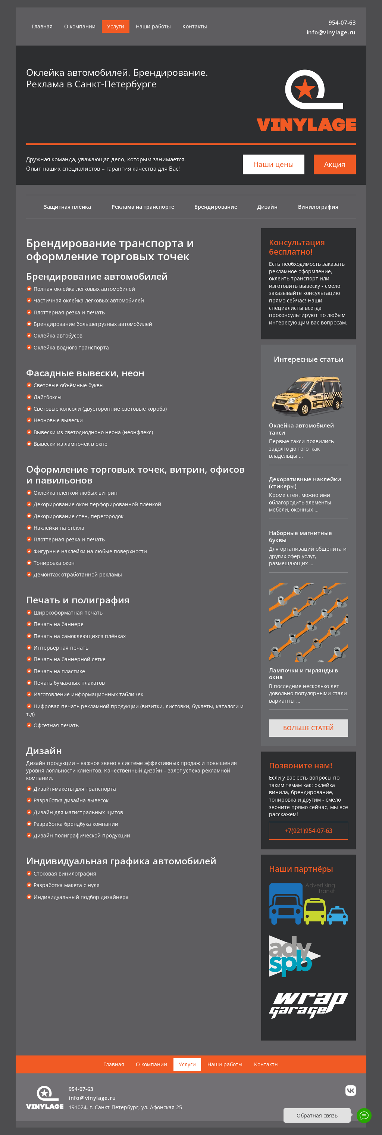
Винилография (318, 206)
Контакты (194, 26)
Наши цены (273, 164)
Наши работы (153, 26)
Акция (334, 164)
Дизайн (267, 206)
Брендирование (215, 206)
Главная (42, 26)
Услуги (115, 26)
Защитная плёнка (67, 206)
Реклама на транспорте (143, 206)
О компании (80, 26)
